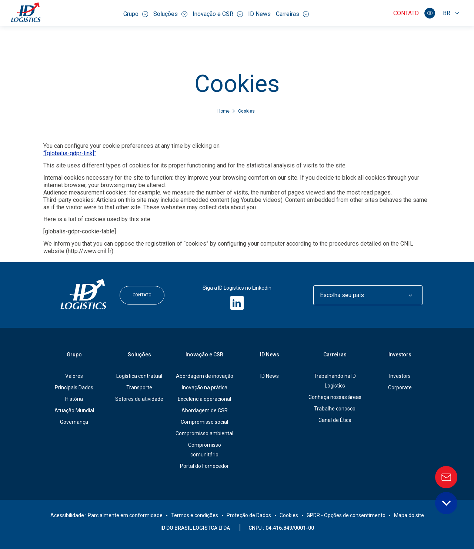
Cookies (289, 515)
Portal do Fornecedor (204, 466)
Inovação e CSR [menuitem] (218, 13)
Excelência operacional (204, 399)
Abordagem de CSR (204, 410)
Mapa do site (409, 515)
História (74, 399)
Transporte (139, 387)
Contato (406, 13)
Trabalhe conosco (335, 409)
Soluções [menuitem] (170, 13)
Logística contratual (139, 376)
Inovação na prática (204, 387)
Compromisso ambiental (204, 433)
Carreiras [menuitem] (292, 13)
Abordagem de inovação (204, 376)
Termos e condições (194, 515)
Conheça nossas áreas (334, 397)
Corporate (400, 387)
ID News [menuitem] (259, 13)
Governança (74, 422)
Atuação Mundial (74, 410)
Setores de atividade (139, 399)
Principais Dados (74, 387)
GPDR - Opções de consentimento (346, 515)
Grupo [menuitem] (135, 13)
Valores (74, 376)
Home (224, 111)
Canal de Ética (334, 420)
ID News (269, 376)
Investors (399, 354)
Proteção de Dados (249, 515)
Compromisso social (204, 422)
